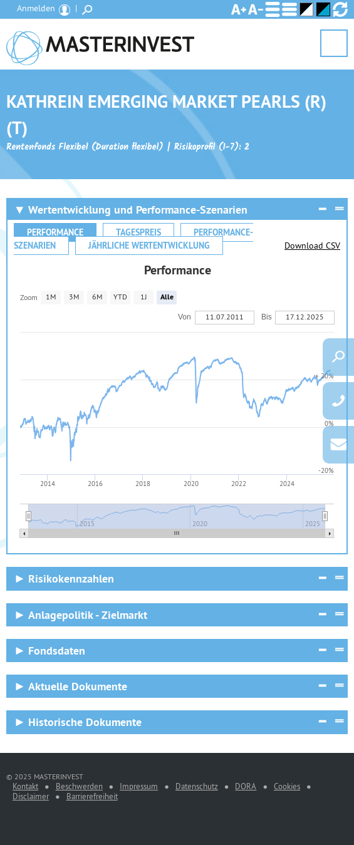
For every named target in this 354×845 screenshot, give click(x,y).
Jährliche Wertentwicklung (149, 245)
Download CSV (312, 245)
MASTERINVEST (100, 44)
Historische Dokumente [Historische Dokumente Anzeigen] (85, 722)
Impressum (139, 786)
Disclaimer (31, 796)
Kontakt (25, 786)
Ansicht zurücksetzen (340, 9)
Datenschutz (196, 786)
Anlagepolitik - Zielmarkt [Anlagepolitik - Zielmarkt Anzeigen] (87, 615)
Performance (55, 232)
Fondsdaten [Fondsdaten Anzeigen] (56, 650)
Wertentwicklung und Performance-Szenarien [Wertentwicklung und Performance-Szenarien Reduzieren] (137, 209)
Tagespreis (138, 232)
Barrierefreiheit (92, 796)
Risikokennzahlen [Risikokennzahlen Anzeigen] (71, 578)
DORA (245, 786)
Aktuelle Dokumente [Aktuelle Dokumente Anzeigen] (77, 686)
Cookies (287, 786)
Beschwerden (79, 786)
